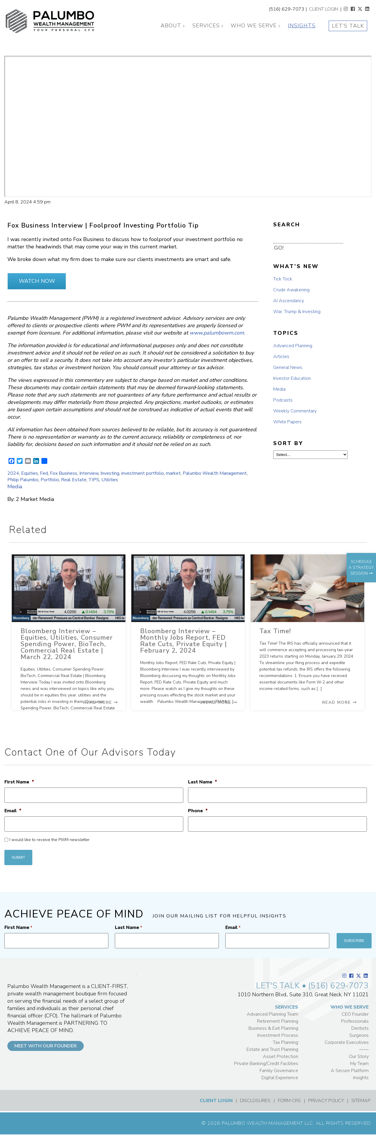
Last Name (202, 782)
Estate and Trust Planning (272, 1049)
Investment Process (277, 1035)
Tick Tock (282, 279)
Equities (29, 473)
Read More (100, 702)
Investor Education (292, 378)
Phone (198, 811)
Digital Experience (279, 1077)
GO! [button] (279, 248)
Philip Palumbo (22, 480)
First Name (19, 782)
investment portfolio (142, 473)
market (173, 473)
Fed (44, 473)
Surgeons (359, 1035)
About (171, 25)
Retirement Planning (277, 1021)
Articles (281, 356)
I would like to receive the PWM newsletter (49, 840)
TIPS (93, 480)
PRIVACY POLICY (326, 1100)
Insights (301, 25)
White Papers (287, 422)
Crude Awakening (291, 290)
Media (14, 486)
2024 (13, 473)
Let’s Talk (348, 25)
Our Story (359, 1056)
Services (206, 25)
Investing (109, 473)
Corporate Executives (347, 1042)
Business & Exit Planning (273, 1028)
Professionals (355, 1021)
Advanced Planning (292, 345)
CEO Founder (355, 1014)
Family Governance (279, 1070)
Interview (88, 473)
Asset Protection (280, 1056)
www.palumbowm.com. (217, 332)
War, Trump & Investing (296, 311)
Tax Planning (285, 1042)
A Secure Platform (350, 1070)
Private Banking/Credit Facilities (266, 1063)
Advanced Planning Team (272, 1014)
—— (364, 1049)
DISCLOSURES (255, 1100)
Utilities (109, 480)
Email (12, 811)
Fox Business (63, 473)
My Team (359, 1063)
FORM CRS (289, 1100)
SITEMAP (361, 1100)
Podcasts (283, 400)
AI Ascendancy (288, 300)
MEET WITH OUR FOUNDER (45, 1046)
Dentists (360, 1028)
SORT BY (288, 443)
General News (287, 367)
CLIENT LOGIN (323, 9)
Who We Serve (254, 25)
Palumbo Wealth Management (215, 473)
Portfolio (50, 480)
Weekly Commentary (295, 411)
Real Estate (73, 480)
